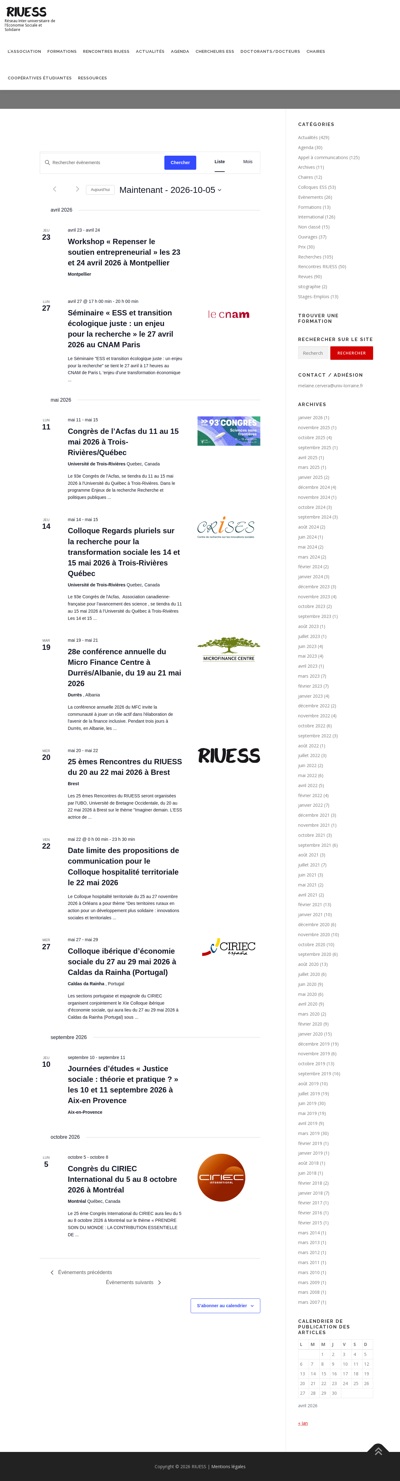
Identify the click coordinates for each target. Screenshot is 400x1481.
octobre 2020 (311, 944)
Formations (62, 51)
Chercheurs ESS (215, 51)
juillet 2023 (309, 636)
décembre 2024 (314, 487)
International (311, 217)
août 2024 (308, 527)
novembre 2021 (314, 825)
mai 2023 (307, 656)
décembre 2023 (314, 587)
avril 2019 (308, 1123)
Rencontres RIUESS (106, 51)
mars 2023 (309, 676)
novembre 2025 (314, 427)
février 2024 (310, 567)
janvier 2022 (310, 805)
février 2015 (310, 1223)
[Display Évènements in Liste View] (220, 162)
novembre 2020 (314, 934)
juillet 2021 (309, 865)
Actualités (150, 51)
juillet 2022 (309, 755)
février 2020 (310, 1024)
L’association (24, 51)
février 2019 (310, 1143)
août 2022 (308, 746)
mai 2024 (307, 547)
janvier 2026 (310, 417)
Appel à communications (323, 157)
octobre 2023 (311, 606)
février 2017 (310, 1203)
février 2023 (310, 686)
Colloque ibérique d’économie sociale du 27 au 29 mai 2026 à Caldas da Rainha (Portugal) (122, 961)
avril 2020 (308, 1004)
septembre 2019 (314, 1074)
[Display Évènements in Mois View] (247, 162)
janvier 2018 (310, 1193)
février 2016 (310, 1213)
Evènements (310, 197)
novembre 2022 (314, 716)
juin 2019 (307, 1103)
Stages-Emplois (313, 296)
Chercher (180, 162)
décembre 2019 (314, 1044)
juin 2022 (307, 765)
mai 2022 (307, 775)
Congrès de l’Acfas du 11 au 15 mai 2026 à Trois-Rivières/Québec (123, 442)
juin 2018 (307, 1173)
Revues (305, 276)
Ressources (92, 78)
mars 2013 (309, 1242)
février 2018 (310, 1183)
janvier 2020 (310, 1034)
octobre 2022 (311, 726)
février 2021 (310, 904)
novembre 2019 (314, 1054)
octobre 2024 (311, 507)
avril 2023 (308, 666)
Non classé (309, 227)
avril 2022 (308, 785)
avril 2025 (308, 457)
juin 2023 (307, 646)
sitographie (309, 286)
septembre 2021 (314, 845)
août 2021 (308, 855)
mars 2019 (309, 1133)
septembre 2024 (314, 517)
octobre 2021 (311, 835)
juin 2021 (307, 875)
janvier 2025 (310, 477)
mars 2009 (309, 1282)
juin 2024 (307, 537)
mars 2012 (309, 1252)
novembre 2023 (314, 597)
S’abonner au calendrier (222, 1305)
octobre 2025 (311, 437)
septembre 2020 (314, 954)
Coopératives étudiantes (40, 78)
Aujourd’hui (100, 190)
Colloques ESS (312, 187)
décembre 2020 (314, 924)
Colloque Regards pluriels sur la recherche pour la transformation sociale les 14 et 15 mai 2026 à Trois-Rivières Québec (124, 551)
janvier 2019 (310, 1153)
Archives (306, 167)
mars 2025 (309, 467)
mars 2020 (309, 1014)
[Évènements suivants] (77, 189)
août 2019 (308, 1084)
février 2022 (310, 795)
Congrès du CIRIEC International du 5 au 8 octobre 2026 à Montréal (122, 1179)
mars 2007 (309, 1302)
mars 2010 (309, 1272)
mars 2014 (309, 1233)
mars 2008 (309, 1292)
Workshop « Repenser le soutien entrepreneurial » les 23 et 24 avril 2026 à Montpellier (124, 252)
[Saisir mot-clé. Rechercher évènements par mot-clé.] (102, 163)
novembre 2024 (314, 497)
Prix (302, 247)
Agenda (180, 51)
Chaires (316, 51)
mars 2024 (309, 557)
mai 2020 (307, 994)
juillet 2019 (309, 1094)
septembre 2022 (314, 736)
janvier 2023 (310, 696)
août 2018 (308, 1163)
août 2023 (308, 626)
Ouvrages (308, 237)
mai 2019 (307, 1113)
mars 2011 (309, 1262)
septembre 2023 (314, 616)
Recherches (310, 257)
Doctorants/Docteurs (270, 51)
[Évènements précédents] (54, 189)
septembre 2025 (314, 447)
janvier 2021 (310, 914)
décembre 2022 (314, 706)
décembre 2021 (314, 815)
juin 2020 (307, 984)
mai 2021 (307, 885)
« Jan (303, 1423)
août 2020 (308, 964)
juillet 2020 (309, 974)
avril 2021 (308, 895)
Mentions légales (228, 1466)
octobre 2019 (311, 1064)
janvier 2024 (310, 577)
